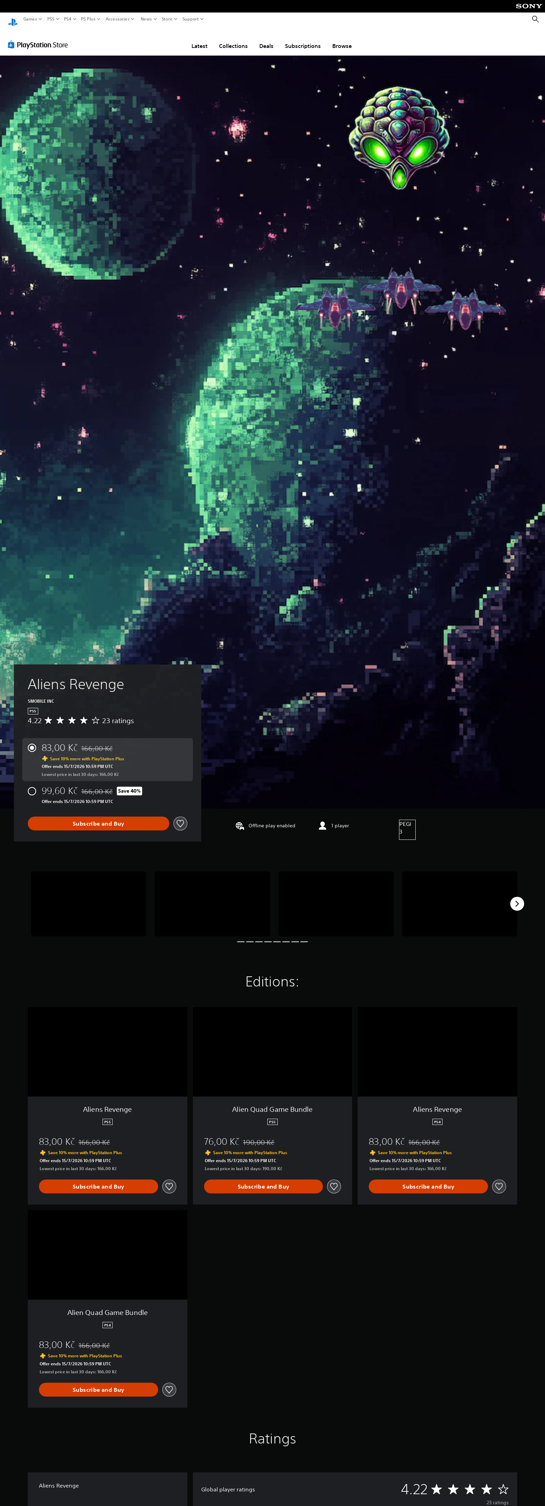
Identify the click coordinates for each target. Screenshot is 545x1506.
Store (167, 19)
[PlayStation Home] (13, 19)
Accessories (118, 19)
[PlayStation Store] (40, 37)
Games (30, 19)
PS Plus (88, 19)
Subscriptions (303, 39)
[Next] (517, 897)
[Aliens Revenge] (88, 897)
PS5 (51, 19)
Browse (342, 39)
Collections (233, 39)
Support (190, 19)
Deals (266, 39)
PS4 (68, 19)
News (146, 19)
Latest (200, 39)
